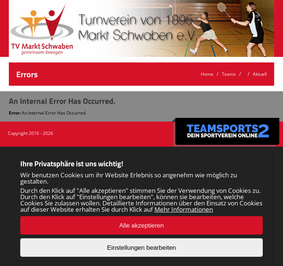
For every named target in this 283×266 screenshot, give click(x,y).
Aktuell (260, 74)
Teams (229, 74)
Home (207, 74)
